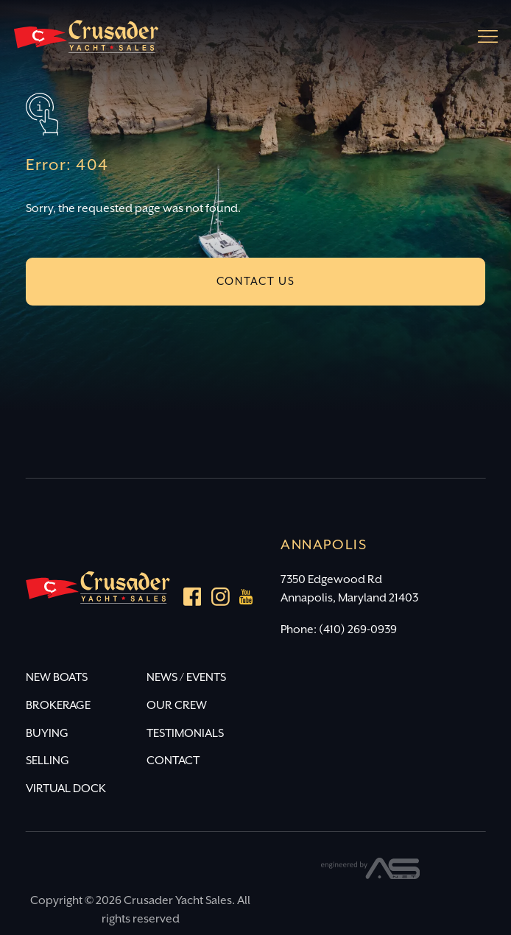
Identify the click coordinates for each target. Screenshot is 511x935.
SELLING (47, 761)
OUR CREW (177, 706)
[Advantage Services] (370, 876)
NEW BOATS (57, 678)
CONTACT (173, 761)
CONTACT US (255, 281)
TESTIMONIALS (185, 734)
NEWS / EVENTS (186, 678)
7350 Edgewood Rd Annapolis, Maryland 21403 (349, 589)
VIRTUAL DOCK (66, 789)
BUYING (47, 734)
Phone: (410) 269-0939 (339, 630)
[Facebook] (192, 600)
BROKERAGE (58, 706)
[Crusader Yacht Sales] (86, 43)
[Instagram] (220, 600)
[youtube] (246, 600)
